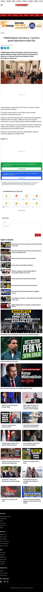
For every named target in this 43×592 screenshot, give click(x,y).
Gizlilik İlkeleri (3, 575)
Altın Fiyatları (3, 539)
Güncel (9, 15)
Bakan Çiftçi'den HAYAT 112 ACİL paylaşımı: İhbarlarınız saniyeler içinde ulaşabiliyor (20, 18)
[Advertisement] (21, 95)
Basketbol (2, 561)
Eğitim (37, 15)
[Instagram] (7, 581)
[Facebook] (1, 581)
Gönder (38, 235)
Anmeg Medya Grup (5, 516)
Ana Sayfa (3, 15)
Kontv (1, 521)
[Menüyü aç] (1, 5)
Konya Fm (2, 525)
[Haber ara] (42, 18)
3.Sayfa (32, 15)
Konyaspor (3, 552)
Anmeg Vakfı (3, 518)
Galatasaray (3, 557)
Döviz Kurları (3, 536)
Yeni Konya (3, 523)
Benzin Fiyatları (4, 545)
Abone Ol (21, 178)
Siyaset (26, 15)
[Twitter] (5, 581)
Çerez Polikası (3, 573)
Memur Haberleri (4, 541)
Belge (1, 527)
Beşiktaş (2, 555)
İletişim (1, 570)
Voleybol (2, 563)
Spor (21, 15)
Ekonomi (15, 15)
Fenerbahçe (3, 559)
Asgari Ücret (3, 534)
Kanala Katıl (22, 168)
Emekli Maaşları (4, 543)
